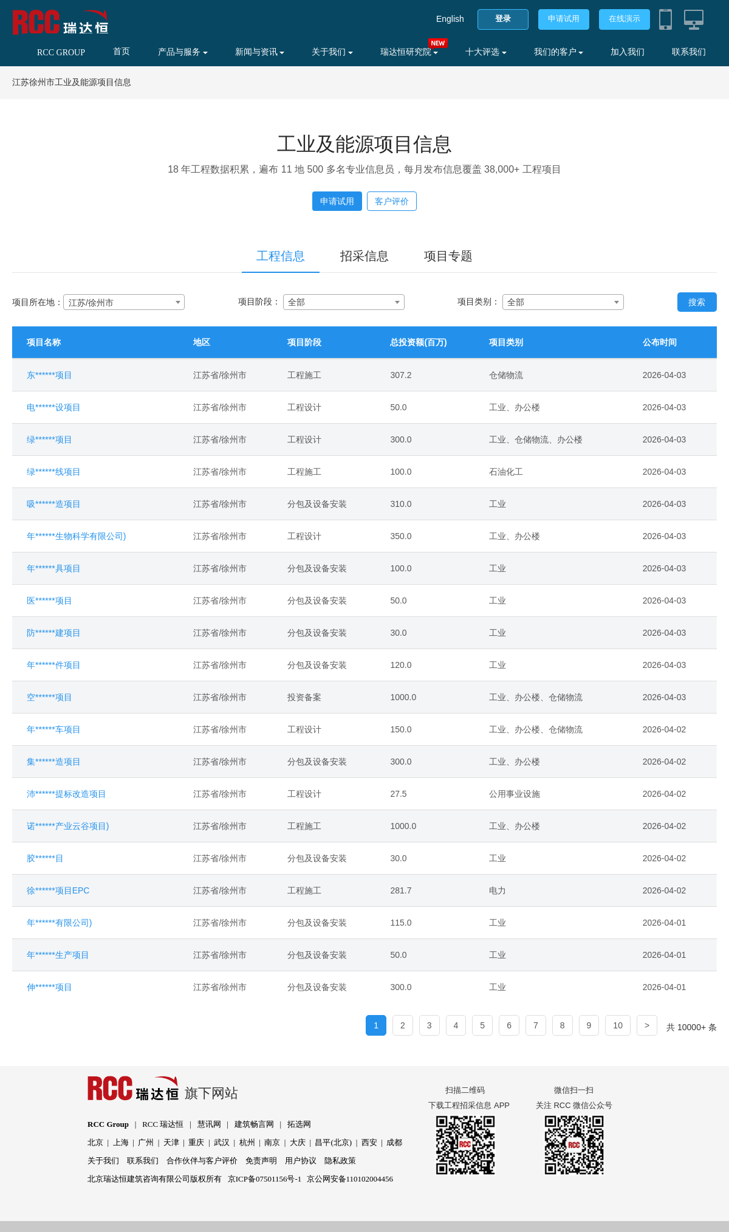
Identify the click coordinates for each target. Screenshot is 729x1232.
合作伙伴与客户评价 (202, 1160)
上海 (121, 1142)
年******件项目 (54, 665)
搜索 (696, 302)
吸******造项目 (54, 504)
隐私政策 (340, 1160)
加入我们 (628, 52)
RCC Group (108, 1124)
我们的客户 (559, 52)
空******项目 (49, 697)
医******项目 (49, 600)
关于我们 (332, 52)
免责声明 (261, 1160)
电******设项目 (54, 407)
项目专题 (448, 256)
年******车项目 (54, 729)
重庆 (196, 1142)
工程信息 (280, 256)
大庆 (298, 1142)
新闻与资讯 (260, 52)
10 (618, 1025)
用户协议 (301, 1160)
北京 (95, 1142)
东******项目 (49, 375)
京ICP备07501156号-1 (265, 1178)
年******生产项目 (58, 955)
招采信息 (364, 256)
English (450, 19)
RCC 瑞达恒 (162, 1124)
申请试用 (564, 18)
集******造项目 (54, 761)
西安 (369, 1142)
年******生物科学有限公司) (76, 536)
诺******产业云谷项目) (68, 826)
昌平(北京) (333, 1142)
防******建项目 (54, 633)
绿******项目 (49, 439)
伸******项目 (49, 987)
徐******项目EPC (58, 890)
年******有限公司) (59, 922)
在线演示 (624, 18)
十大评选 (486, 52)
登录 (503, 18)
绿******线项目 (54, 472)
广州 (146, 1142)
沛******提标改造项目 (66, 794)
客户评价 (392, 201)
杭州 (247, 1142)
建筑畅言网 (254, 1124)
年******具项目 (54, 568)
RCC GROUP (61, 52)
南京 (272, 1142)
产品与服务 (183, 52)
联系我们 (689, 52)
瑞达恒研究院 (409, 52)
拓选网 (299, 1124)
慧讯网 (209, 1124)
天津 (171, 1142)
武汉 (222, 1142)
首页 (121, 51)
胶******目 (45, 858)
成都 (394, 1142)
